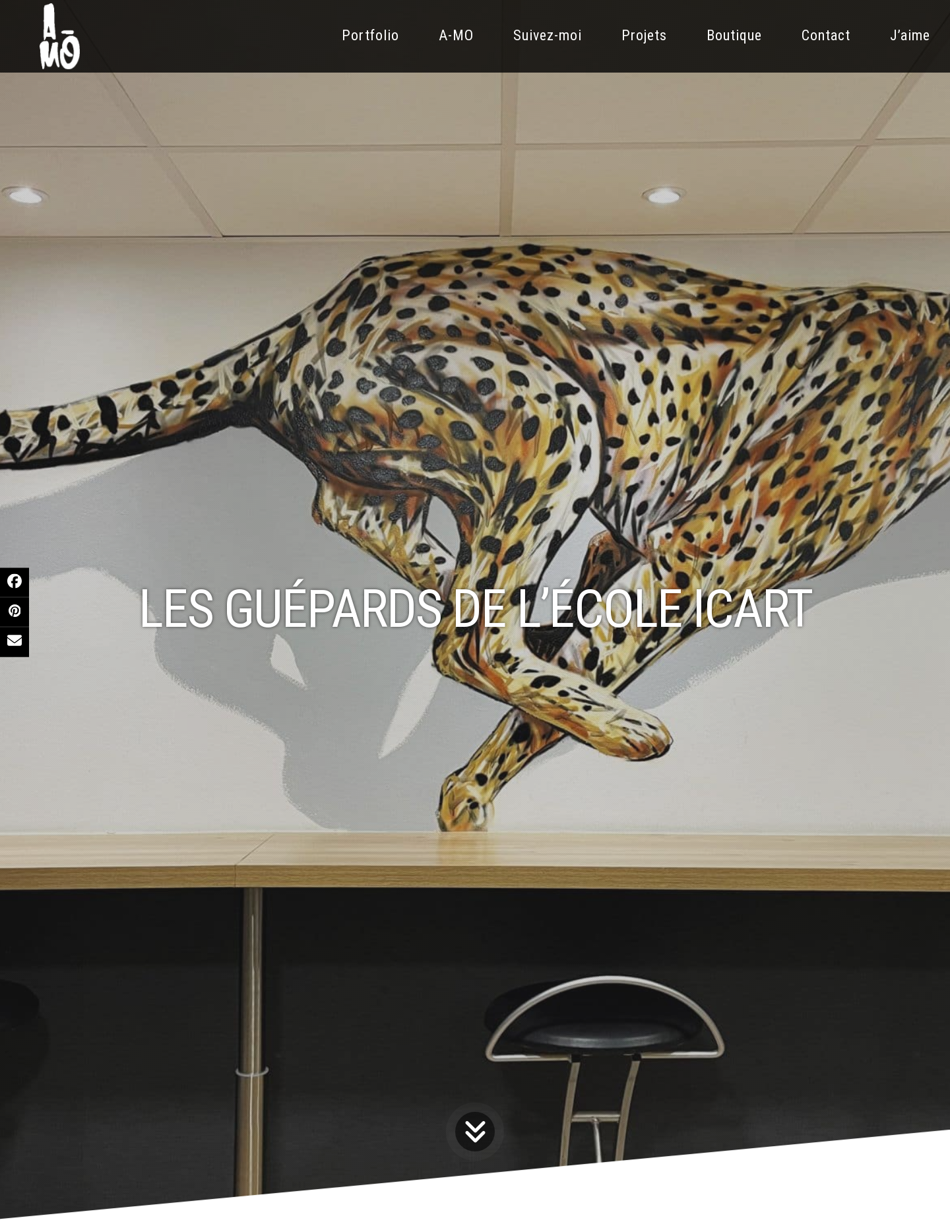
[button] (14, 581)
